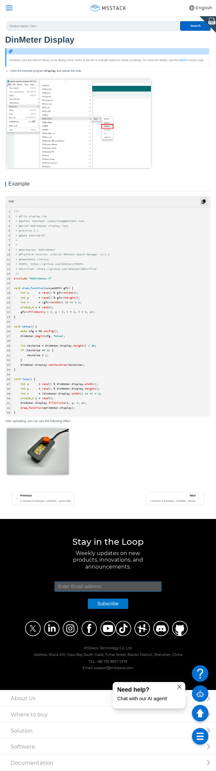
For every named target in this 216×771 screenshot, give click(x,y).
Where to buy (29, 714)
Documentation (32, 762)
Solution (22, 730)
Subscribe (108, 603)
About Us (23, 698)
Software (23, 746)
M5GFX (183, 60)
